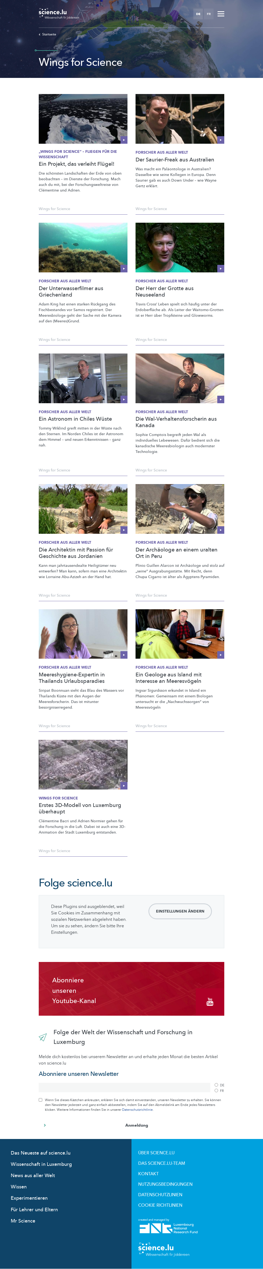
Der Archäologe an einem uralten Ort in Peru (177, 553)
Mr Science (23, 1221)
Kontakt (148, 1174)
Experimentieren (29, 1198)
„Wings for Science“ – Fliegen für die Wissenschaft (78, 154)
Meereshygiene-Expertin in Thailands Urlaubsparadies (72, 678)
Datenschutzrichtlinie (137, 1110)
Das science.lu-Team (161, 1163)
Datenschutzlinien (160, 1195)
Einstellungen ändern (180, 911)
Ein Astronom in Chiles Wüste (75, 419)
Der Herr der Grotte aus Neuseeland (165, 291)
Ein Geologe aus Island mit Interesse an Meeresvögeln (169, 678)
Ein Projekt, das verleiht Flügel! (77, 164)
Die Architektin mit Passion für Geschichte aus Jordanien (76, 553)
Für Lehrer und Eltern (34, 1209)
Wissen (19, 1187)
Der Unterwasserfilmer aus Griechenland (71, 291)
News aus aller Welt (33, 1175)
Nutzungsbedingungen (165, 1184)
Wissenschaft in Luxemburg (41, 1164)
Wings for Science (54, 208)
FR (209, 14)
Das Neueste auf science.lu (40, 1153)
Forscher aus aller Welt (162, 152)
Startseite (47, 34)
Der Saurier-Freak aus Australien (175, 160)
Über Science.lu (156, 1153)
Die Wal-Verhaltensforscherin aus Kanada (176, 422)
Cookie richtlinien (160, 1205)
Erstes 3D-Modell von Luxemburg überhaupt (80, 808)
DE (198, 14)
